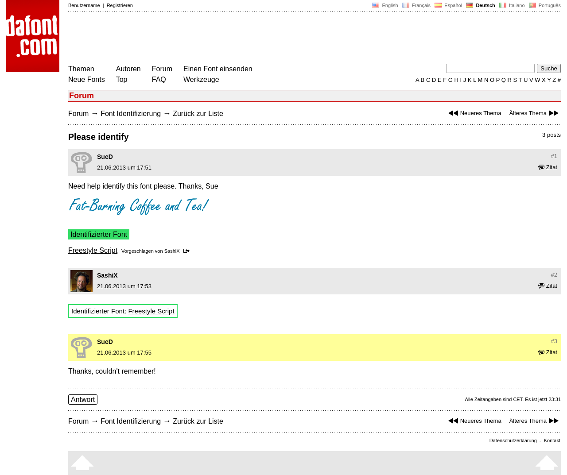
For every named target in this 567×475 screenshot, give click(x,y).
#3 (554, 341)
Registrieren (120, 5)
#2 (554, 274)
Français (416, 5)
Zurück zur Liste (198, 113)
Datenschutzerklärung (513, 440)
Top (122, 79)
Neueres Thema (473, 113)
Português (544, 5)
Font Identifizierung (131, 113)
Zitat (547, 167)
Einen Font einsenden (217, 69)
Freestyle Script (92, 250)
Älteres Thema (535, 113)
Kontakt (552, 440)
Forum (162, 69)
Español (448, 5)
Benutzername (84, 5)
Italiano (512, 5)
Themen (81, 69)
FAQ (159, 79)
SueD (105, 156)
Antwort (83, 399)
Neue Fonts (86, 79)
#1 (554, 156)
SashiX (172, 251)
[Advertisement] (229, 39)
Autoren (128, 69)
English (385, 5)
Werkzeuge (201, 79)
